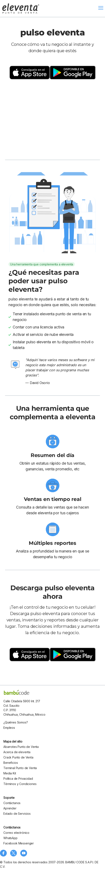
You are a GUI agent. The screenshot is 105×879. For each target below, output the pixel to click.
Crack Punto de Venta (18, 757)
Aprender (9, 808)
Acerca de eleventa (16, 752)
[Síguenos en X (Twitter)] (13, 853)
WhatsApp (10, 838)
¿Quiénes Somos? (15, 722)
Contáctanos (11, 803)
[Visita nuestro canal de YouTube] (23, 853)
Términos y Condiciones (19, 784)
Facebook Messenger (18, 843)
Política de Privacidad (18, 778)
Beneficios (10, 762)
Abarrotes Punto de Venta (21, 747)
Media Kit (9, 773)
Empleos (9, 727)
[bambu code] (16, 692)
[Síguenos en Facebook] (3, 853)
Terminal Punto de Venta (20, 768)
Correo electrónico (16, 832)
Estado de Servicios (17, 813)
